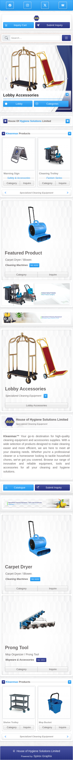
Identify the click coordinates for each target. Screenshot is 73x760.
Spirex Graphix (43, 756)
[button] (6, 78)
